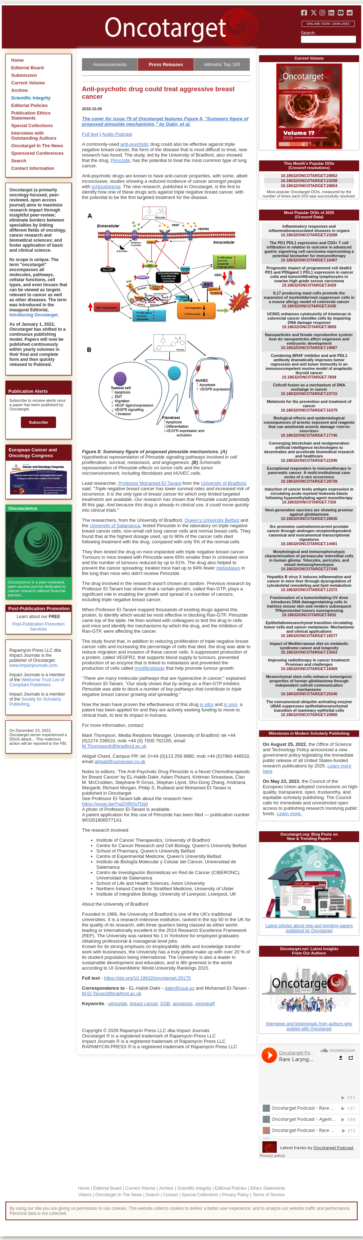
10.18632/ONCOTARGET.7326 (309, 495)
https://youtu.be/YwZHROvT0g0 (115, 804)
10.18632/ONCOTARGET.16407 (309, 251)
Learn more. (289, 813)
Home (17, 60)
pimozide (118, 1003)
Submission (24, 75)
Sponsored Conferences (37, 153)
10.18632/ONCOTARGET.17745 (309, 426)
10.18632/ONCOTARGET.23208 (309, 180)
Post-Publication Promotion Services (38, 627)
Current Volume (28, 82)
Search (18, 160)
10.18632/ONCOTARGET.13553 (309, 647)
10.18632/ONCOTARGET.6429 (309, 276)
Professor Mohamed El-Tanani (149, 483)
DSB (165, 1003)
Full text (90, 134)
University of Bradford (223, 483)
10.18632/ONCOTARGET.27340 (309, 560)
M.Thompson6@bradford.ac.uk (114, 746)
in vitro (206, 704)
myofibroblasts (149, 668)
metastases (228, 568)
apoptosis (183, 1003)
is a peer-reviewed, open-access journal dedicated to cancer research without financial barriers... (37, 588)
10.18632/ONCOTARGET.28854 (309, 186)
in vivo (230, 704)
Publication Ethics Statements (31, 116)
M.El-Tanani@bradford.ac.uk (111, 993)
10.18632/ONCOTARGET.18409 (309, 664)
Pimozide (120, 160)
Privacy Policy (235, 1194)
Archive (19, 90)
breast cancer (144, 1003)
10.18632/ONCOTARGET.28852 (309, 175)
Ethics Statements (267, 1188)
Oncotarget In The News (37, 145)
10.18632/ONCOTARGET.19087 (309, 341)
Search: (308, 33)
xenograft (205, 1003)
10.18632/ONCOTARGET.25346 (309, 685)
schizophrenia (106, 186)
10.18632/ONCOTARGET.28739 (309, 474)
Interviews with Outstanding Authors (33, 136)
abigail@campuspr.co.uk (120, 761)
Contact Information (32, 168)
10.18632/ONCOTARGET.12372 (309, 583)
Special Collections (32, 125)
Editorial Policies (29, 105)
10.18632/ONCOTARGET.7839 (309, 366)
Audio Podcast (117, 134)
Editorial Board (27, 67)
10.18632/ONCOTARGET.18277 (309, 629)
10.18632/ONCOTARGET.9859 (309, 320)
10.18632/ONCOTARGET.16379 (309, 405)
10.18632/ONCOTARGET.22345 (309, 452)
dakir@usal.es (179, 988)
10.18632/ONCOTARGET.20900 (309, 708)
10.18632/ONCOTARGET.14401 (309, 535)
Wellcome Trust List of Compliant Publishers (36, 682)
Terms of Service (269, 1194)
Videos (84, 1194)
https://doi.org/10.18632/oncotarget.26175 (147, 978)
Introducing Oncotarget (33, 314)
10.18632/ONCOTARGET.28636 (309, 514)
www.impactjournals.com (33, 665)
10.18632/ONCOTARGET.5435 (309, 299)
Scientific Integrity (31, 98)
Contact (170, 1194)
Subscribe (38, 422)
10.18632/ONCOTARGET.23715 (309, 389)
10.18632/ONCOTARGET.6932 (309, 606)
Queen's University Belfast (211, 520)
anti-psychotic (134, 144)
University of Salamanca (115, 525)
